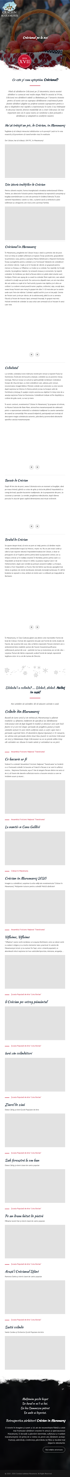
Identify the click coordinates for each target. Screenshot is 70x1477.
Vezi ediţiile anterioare (54, 1449)
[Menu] (60, 4)
